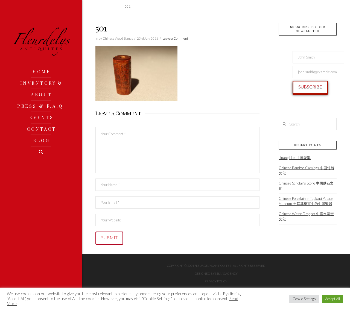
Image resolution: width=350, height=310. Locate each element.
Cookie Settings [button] (304, 299)
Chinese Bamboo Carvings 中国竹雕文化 (306, 171)
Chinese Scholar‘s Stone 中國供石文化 (306, 186)
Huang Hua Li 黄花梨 (295, 158)
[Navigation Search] (41, 152)
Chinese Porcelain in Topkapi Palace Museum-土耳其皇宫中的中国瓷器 (305, 201)
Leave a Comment (175, 38)
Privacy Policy (216, 281)
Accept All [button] (332, 299)
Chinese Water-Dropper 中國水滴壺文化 (306, 216)
